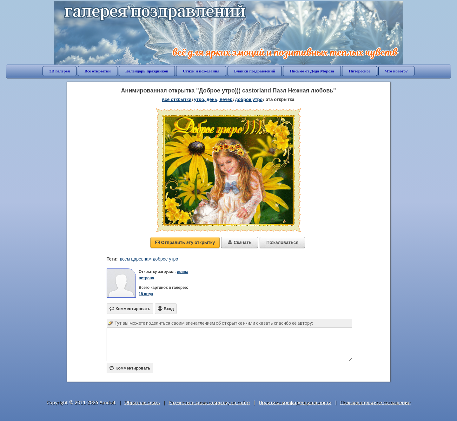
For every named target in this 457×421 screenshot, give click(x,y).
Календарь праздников (146, 71)
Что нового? (396, 71)
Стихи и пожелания (201, 71)
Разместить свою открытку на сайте (209, 402)
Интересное (359, 71)
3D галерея (59, 71)
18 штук (146, 294)
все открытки (176, 99)
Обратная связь (142, 402)
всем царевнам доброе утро (149, 258)
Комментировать (129, 368)
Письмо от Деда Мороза (312, 71)
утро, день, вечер (213, 99)
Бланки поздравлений (254, 71)
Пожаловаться (282, 242)
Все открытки (97, 71)
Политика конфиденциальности (295, 402)
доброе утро (249, 99)
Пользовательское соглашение (375, 402)
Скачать (239, 242)
